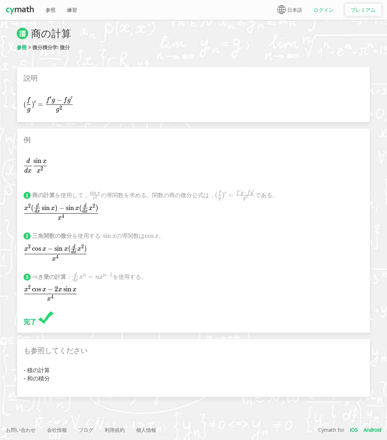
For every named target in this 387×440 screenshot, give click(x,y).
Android (372, 429)
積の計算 (38, 370)
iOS (354, 429)
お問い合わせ (21, 429)
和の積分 (38, 378)
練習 (72, 9)
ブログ (85, 429)
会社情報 (57, 429)
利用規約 (115, 429)
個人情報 (146, 429)
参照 (51, 9)
